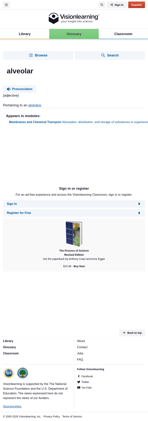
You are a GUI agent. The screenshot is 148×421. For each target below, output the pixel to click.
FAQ (80, 359)
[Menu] (6, 5)
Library (8, 341)
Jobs (80, 353)
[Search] (102, 5)
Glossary (9, 347)
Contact (82, 347)
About (81, 341)
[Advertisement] (54, 156)
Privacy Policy (51, 416)
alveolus (34, 105)
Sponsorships (12, 406)
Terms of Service (72, 416)
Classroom (11, 353)
